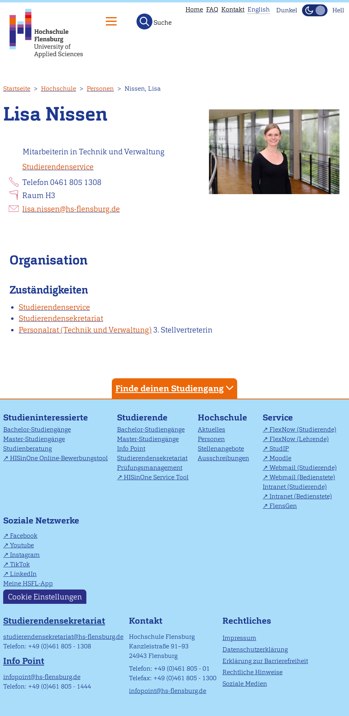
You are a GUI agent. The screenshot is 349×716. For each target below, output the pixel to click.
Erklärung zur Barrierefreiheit (265, 661)
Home (194, 9)
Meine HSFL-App (28, 583)
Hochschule (58, 88)
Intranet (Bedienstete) (300, 496)
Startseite (16, 88)
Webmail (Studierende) (303, 467)
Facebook (23, 535)
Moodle (280, 458)
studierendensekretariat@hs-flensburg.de (63, 636)
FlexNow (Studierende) (302, 429)
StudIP (279, 448)
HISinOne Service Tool (156, 477)
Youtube (22, 545)
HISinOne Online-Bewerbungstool (59, 458)
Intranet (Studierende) (295, 487)
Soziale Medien (244, 683)
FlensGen (283, 506)
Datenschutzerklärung (255, 649)
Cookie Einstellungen (45, 597)
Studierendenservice (58, 167)
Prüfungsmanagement (149, 467)
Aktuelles (211, 429)
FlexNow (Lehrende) (299, 439)
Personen (100, 88)
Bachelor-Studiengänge (37, 429)
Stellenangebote (221, 448)
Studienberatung (27, 448)
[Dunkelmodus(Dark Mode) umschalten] (315, 10)
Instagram (25, 555)
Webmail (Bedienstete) (302, 477)
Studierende (142, 417)
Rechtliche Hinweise (252, 672)
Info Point (131, 448)
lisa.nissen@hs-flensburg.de (71, 209)
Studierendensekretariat (61, 318)
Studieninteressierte (45, 417)
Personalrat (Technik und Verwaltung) (85, 330)
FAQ (212, 9)
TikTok (20, 564)
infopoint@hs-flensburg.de (41, 677)
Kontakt (232, 9)
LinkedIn (23, 574)
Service (278, 417)
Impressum (239, 638)
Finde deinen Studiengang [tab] (175, 388)
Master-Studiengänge (34, 439)
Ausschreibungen (223, 458)
